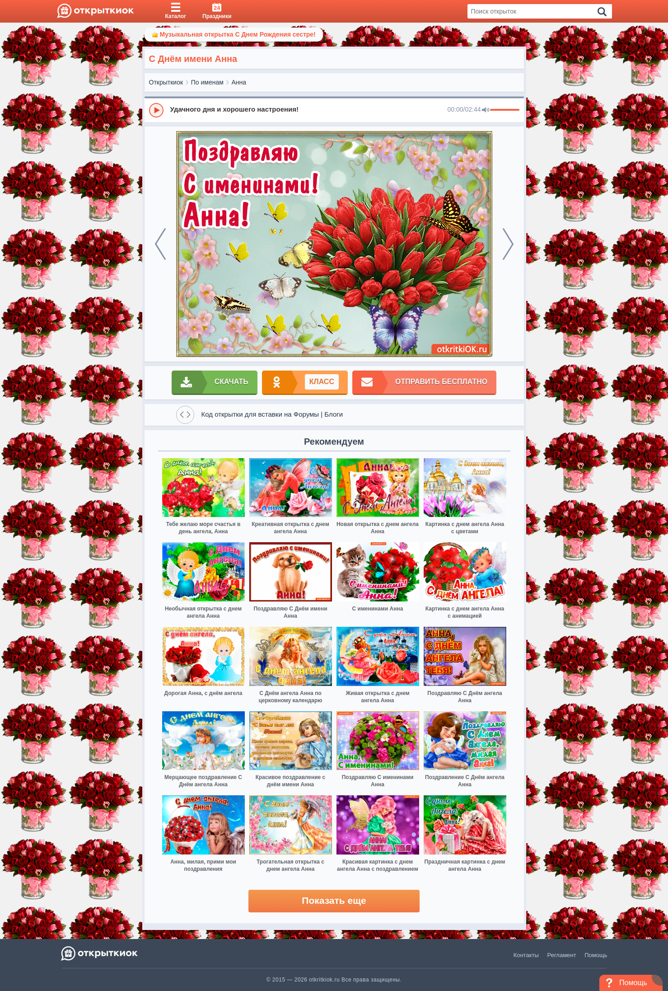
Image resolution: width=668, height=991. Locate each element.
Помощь (595, 955)
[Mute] (485, 110)
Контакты (526, 955)
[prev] (160, 244)
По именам (207, 82)
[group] (334, 110)
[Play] (156, 110)
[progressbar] (504, 110)
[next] (508, 244)
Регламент (561, 955)
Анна (239, 82)
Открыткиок (166, 82)
